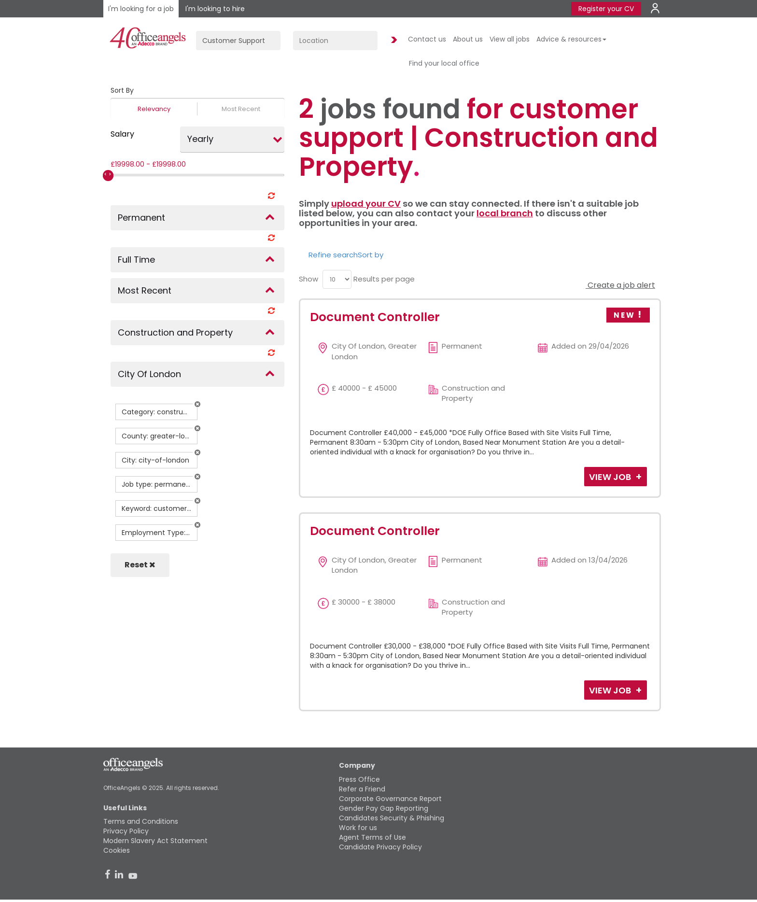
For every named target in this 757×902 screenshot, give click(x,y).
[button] (197, 404)
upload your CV (366, 203)
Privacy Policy (126, 831)
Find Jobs (392, 40)
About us (468, 39)
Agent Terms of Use (372, 837)
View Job (611, 477)
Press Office (359, 779)
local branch (505, 213)
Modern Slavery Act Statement (155, 841)
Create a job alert (620, 285)
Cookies (116, 850)
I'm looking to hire (215, 9)
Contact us (427, 39)
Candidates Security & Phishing (391, 818)
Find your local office (444, 63)
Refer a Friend (362, 789)
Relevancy (154, 109)
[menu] (336, 279)
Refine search (333, 255)
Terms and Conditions (140, 821)
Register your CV (606, 9)
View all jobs (510, 39)
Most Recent (241, 109)
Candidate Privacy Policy (380, 847)
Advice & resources (571, 39)
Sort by (370, 255)
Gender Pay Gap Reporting (383, 808)
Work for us (358, 827)
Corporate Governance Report (390, 798)
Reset (140, 564)
